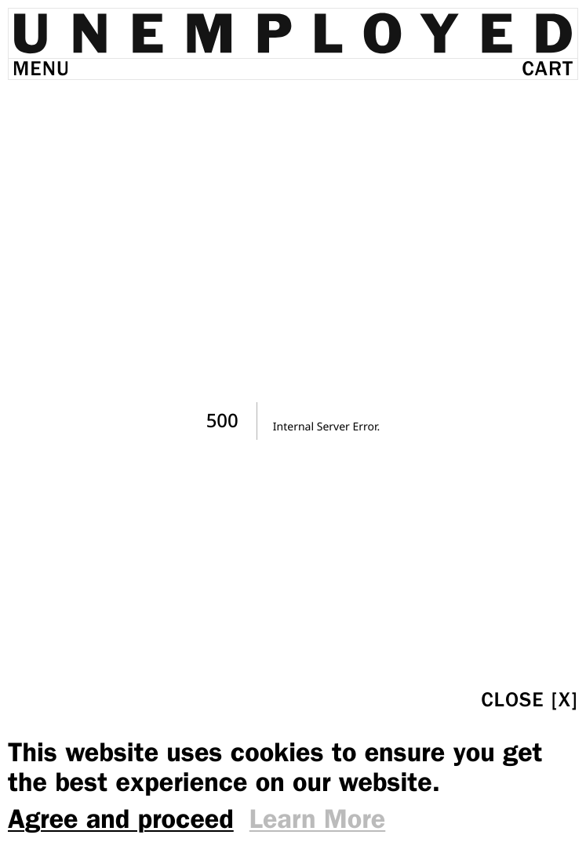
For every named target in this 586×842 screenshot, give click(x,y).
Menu (41, 68)
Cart (547, 68)
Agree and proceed (121, 819)
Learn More (317, 819)
